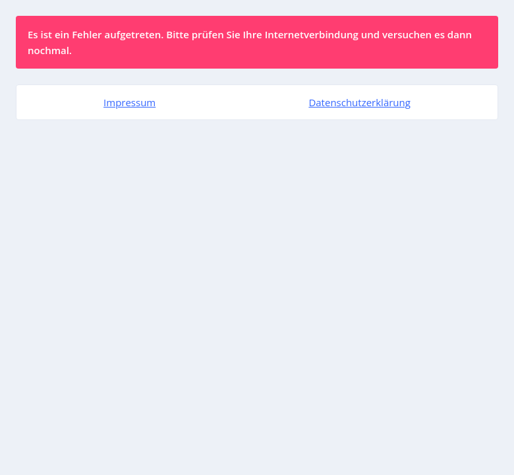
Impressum (129, 102)
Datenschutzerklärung (359, 102)
